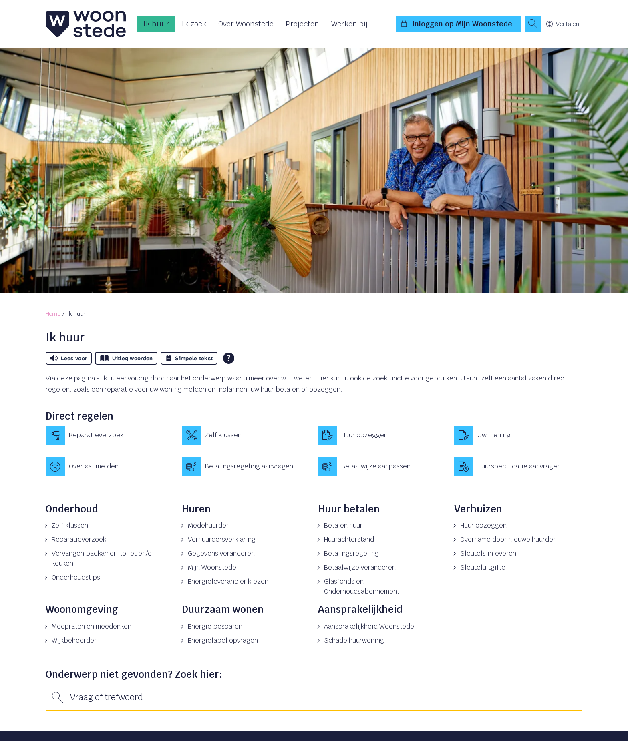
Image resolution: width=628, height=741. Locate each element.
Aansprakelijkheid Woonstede (369, 626)
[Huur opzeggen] (382, 435)
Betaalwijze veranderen (360, 567)
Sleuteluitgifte (482, 567)
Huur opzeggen (483, 525)
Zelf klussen (70, 525)
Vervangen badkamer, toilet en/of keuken (103, 558)
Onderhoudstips (76, 577)
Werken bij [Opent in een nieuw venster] (349, 23)
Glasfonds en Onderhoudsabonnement (361, 586)
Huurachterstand (349, 539)
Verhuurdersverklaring (222, 539)
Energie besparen (215, 626)
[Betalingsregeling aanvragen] (246, 466)
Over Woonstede (246, 23)
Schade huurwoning (354, 640)
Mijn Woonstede (212, 567)
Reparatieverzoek (79, 539)
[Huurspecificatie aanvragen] (518, 466)
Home (53, 313)
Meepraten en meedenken (91, 626)
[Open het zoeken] (533, 24)
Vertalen (562, 24)
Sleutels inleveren (488, 553)
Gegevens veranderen (221, 553)
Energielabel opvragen (223, 640)
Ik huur (156, 23)
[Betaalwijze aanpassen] (382, 466)
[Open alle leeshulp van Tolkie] (228, 358)
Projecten (302, 23)
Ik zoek (193, 23)
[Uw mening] (518, 435)
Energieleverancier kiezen (228, 581)
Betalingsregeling (351, 553)
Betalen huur (343, 525)
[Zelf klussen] (246, 435)
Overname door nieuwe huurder (508, 539)
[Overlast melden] (110, 466)
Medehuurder (208, 525)
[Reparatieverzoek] (110, 435)
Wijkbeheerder (74, 640)
